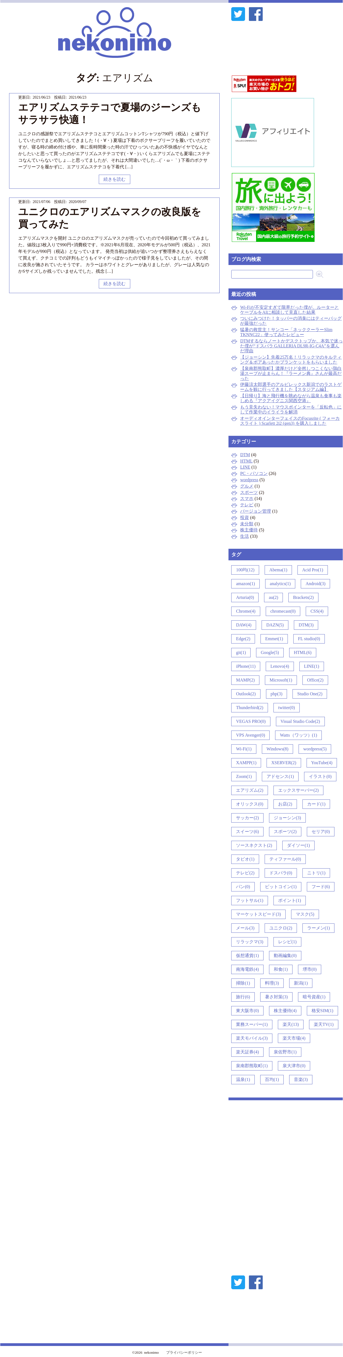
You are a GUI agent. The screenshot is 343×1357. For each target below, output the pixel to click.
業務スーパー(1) (252, 1024)
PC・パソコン (254, 473)
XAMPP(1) (246, 762)
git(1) (241, 652)
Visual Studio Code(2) (300, 721)
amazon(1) (245, 583)
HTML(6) (303, 652)
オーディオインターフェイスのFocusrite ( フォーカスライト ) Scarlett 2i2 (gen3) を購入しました (290, 421)
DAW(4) (243, 625)
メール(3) (245, 928)
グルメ (246, 486)
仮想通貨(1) (247, 955)
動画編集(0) (285, 955)
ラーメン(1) (318, 928)
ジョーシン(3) (287, 817)
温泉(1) (243, 1079)
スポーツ (249, 492)
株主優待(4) (285, 1010)
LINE (245, 467)
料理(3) (272, 983)
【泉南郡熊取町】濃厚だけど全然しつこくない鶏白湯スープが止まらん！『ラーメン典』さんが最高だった (291, 373)
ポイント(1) (289, 900)
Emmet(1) (274, 638)
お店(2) (285, 804)
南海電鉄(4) (247, 969)
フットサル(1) (249, 900)
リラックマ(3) (249, 941)
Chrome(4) (245, 611)
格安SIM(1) (322, 1010)
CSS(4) (316, 611)
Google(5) (270, 652)
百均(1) (272, 1079)
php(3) (277, 693)
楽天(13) (291, 1024)
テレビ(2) (245, 873)
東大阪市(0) (247, 1010)
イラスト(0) (320, 776)
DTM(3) (306, 625)
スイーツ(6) (247, 831)
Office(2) (315, 680)
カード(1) (316, 804)
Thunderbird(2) (249, 707)
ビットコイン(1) (281, 886)
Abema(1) (278, 569)
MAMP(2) (245, 680)
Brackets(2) (303, 597)
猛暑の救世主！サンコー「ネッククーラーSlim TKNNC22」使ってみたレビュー (286, 332)
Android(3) (315, 583)
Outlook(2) (246, 693)
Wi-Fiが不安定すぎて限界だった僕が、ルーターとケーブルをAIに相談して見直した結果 (289, 310)
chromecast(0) (283, 611)
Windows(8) (277, 749)
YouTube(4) (322, 762)
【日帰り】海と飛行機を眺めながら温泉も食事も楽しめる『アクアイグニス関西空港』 (291, 398)
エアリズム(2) (249, 790)
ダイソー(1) (298, 845)
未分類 (246, 523)
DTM (245, 454)
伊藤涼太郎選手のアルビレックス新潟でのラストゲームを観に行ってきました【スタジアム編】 (291, 387)
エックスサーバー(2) (298, 790)
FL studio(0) (309, 638)
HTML (246, 461)
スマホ (246, 498)
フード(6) (321, 886)
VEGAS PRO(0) (250, 721)
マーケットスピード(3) (258, 914)
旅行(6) (243, 996)
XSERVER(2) (283, 762)
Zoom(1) (244, 776)
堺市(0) (310, 969)
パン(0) (243, 886)
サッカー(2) (247, 817)
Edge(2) (243, 638)
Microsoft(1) (281, 680)
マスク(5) (305, 914)
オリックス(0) (249, 804)
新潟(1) (301, 983)
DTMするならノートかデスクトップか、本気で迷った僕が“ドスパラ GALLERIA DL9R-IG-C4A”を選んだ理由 (291, 346)
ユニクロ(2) (280, 928)
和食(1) (281, 969)
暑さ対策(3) (276, 996)
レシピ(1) (287, 941)
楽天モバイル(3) (252, 1038)
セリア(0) (321, 831)
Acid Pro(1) (312, 569)
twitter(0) (286, 707)
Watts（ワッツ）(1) (298, 735)
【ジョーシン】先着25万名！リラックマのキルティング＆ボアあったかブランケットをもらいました (291, 359)
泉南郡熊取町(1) (252, 1065)
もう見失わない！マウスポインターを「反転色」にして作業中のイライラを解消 (291, 409)
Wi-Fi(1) (243, 749)
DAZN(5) (275, 625)
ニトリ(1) (316, 873)
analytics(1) (280, 583)
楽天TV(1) (324, 1024)
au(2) (273, 597)
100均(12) (245, 569)
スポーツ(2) (285, 831)
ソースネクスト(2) (254, 845)
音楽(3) (301, 1079)
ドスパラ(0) (280, 873)
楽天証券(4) (247, 1052)
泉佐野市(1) (285, 1052)
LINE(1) (311, 666)
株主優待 (249, 530)
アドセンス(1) (280, 776)
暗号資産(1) (314, 996)
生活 (244, 536)
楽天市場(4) (294, 1038)
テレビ (246, 504)
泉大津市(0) (294, 1065)
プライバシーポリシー (184, 1352)
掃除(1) (243, 983)
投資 (244, 517)
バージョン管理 (255, 511)
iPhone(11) (246, 666)
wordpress (249, 479)
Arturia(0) (245, 597)
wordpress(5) (314, 749)
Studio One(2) (309, 693)
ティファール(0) (285, 859)
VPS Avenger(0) (250, 735)
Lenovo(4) (279, 666)
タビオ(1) (245, 859)
